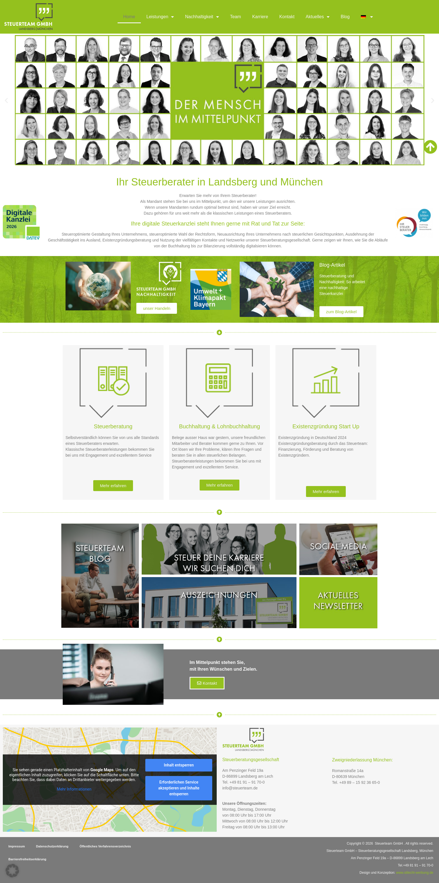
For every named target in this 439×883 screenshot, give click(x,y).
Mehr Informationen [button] (74, 789)
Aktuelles (318, 17)
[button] (6, 100)
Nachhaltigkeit (202, 17)
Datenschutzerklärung (52, 846)
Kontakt (287, 16)
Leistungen (160, 17)
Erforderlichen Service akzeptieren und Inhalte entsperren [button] (178, 788)
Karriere (260, 16)
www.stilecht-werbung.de (414, 873)
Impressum (16, 846)
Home (129, 16)
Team (235, 16)
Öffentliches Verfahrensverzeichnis (105, 846)
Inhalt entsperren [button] (179, 765)
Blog (345, 16)
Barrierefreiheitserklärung (27, 859)
